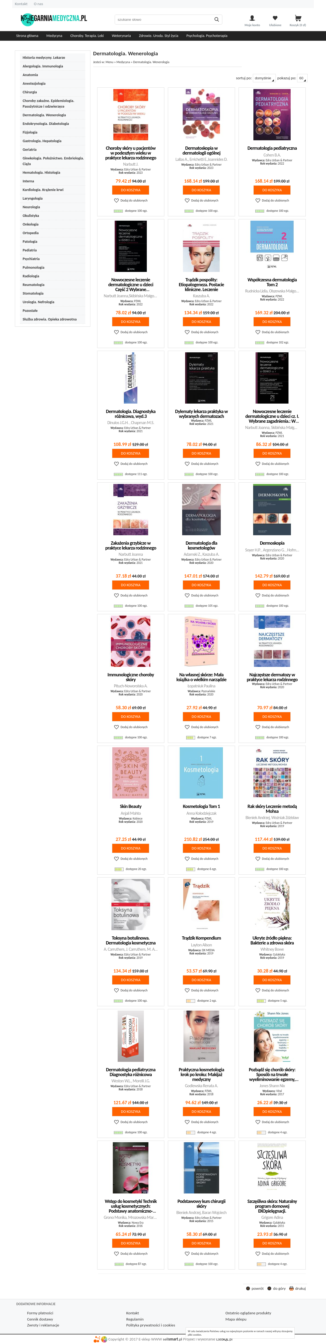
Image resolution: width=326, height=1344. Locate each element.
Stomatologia (33, 293)
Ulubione (275, 25)
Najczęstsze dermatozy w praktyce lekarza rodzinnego (272, 677)
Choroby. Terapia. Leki (87, 35)
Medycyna (54, 35)
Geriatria (29, 149)
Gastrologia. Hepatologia (42, 141)
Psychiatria (31, 259)
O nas (38, 3)
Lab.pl (224, 1339)
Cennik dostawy (40, 1319)
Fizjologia (30, 132)
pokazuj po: (292, 78)
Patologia (30, 241)
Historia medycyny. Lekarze (44, 57)
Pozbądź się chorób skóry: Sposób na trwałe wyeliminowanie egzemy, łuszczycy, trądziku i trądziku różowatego (272, 1079)
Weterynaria (121, 35)
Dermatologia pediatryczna (272, 148)
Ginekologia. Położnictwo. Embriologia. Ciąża (53, 161)
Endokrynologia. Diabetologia (46, 123)
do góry (279, 1288)
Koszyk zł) (298, 25)
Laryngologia (33, 198)
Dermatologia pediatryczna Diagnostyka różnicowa (130, 1072)
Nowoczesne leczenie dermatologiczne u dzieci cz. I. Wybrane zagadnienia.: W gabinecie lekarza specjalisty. (272, 418)
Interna (28, 181)
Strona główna (27, 35)
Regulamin (135, 1319)
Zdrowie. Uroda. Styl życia (158, 35)
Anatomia (30, 75)
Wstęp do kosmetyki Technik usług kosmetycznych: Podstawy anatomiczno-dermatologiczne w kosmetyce (131, 1211)
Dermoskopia (272, 543)
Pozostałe (30, 310)
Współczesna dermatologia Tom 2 (272, 282)
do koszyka (130, 190)
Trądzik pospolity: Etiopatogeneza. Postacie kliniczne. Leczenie (201, 284)
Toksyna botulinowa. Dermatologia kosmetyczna (130, 940)
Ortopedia (31, 233)
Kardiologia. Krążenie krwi (43, 189)
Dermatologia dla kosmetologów (201, 545)
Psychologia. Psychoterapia (206, 35)
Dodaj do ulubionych (134, 200)
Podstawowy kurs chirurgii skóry (201, 1203)
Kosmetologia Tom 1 (201, 806)
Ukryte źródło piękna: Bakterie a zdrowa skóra (272, 940)
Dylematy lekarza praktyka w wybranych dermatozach (201, 413)
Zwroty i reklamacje (43, 1325)
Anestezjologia (34, 83)
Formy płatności (40, 1313)
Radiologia (31, 276)
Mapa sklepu (235, 1319)
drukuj (300, 1288)
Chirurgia (30, 92)
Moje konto (252, 25)
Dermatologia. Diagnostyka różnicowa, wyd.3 (131, 413)
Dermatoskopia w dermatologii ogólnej (201, 150)
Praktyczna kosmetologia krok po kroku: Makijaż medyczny (201, 1074)
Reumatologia (34, 284)
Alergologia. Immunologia (43, 66)
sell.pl (172, 1339)
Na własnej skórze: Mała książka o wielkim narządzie (201, 677)
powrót (258, 1288)
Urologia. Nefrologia (38, 302)
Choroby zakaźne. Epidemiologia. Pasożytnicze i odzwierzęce (48, 103)
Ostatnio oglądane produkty (248, 1313)
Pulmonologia (33, 267)
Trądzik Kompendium (201, 938)
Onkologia (31, 224)
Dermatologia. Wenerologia (44, 115)
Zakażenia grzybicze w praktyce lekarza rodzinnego (130, 545)
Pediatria (30, 250)
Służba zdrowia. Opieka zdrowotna (50, 319)
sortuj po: (256, 78)
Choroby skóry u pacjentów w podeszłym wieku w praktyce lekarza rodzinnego (130, 153)
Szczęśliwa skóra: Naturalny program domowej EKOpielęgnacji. (272, 1206)
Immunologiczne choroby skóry (130, 677)
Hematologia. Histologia (41, 172)
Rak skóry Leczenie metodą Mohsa (272, 808)
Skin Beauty (131, 806)
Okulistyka (31, 215)
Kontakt (21, 3)
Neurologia (31, 207)
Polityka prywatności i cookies (150, 1325)
